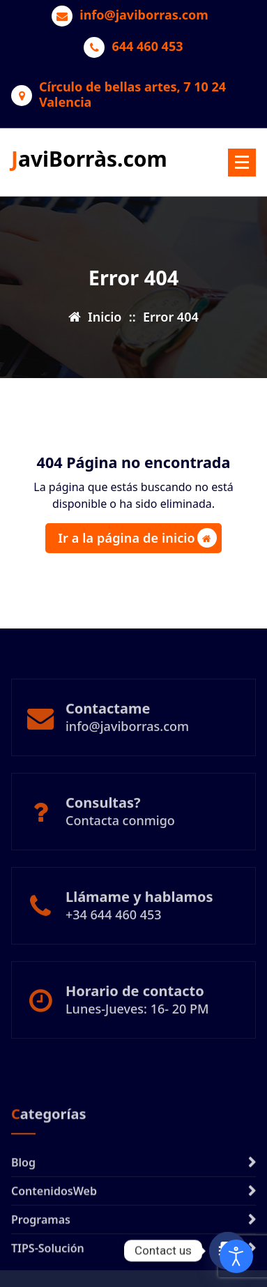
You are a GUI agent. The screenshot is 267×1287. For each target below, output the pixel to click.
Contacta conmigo (120, 842)
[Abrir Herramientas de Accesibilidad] (236, 1256)
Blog (23, 1207)
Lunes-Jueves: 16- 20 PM (137, 1031)
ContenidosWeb (54, 1236)
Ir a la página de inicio (137, 538)
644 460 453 (147, 46)
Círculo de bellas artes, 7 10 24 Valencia (132, 95)
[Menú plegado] (242, 162)
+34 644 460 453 (114, 936)
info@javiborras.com (143, 15)
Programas (40, 1264)
